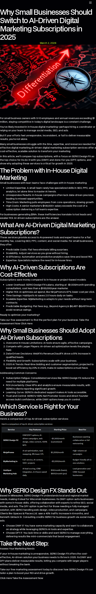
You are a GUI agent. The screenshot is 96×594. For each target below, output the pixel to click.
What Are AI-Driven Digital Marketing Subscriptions (47, 228)
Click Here (27, 323)
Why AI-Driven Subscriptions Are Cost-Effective (42, 270)
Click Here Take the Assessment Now (21, 578)
